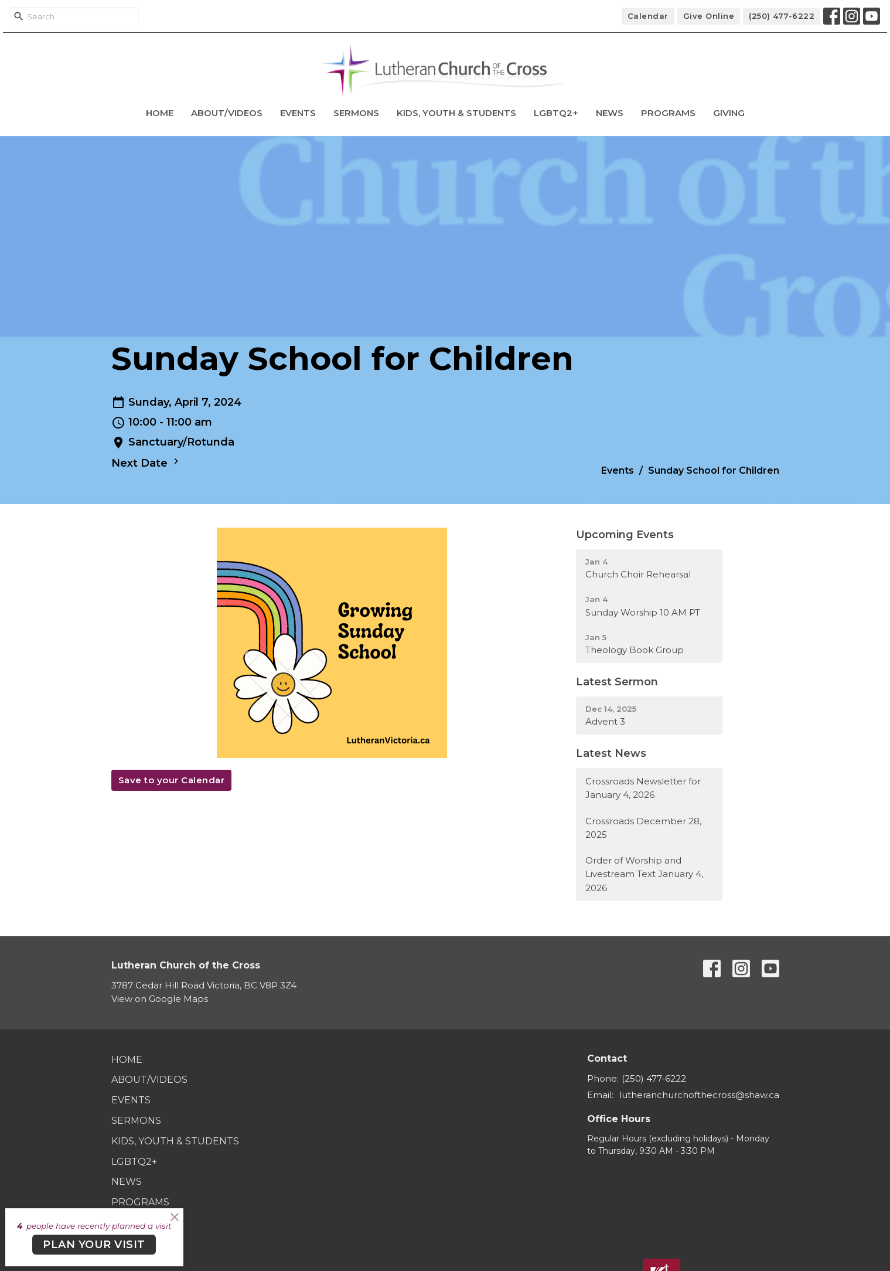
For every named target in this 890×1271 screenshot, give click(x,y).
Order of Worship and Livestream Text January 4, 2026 (644, 874)
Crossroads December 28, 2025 (643, 827)
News (609, 112)
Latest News (611, 753)
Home (159, 112)
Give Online (709, 16)
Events (298, 112)
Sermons (356, 112)
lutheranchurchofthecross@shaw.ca (699, 1094)
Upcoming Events (625, 534)
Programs (668, 112)
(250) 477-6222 (781, 16)
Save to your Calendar (171, 780)
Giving (729, 112)
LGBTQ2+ (556, 112)
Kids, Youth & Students (456, 112)
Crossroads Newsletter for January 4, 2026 (643, 788)
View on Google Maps (159, 998)
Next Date (146, 463)
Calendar (648, 16)
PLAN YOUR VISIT (94, 1244)
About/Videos (226, 112)
